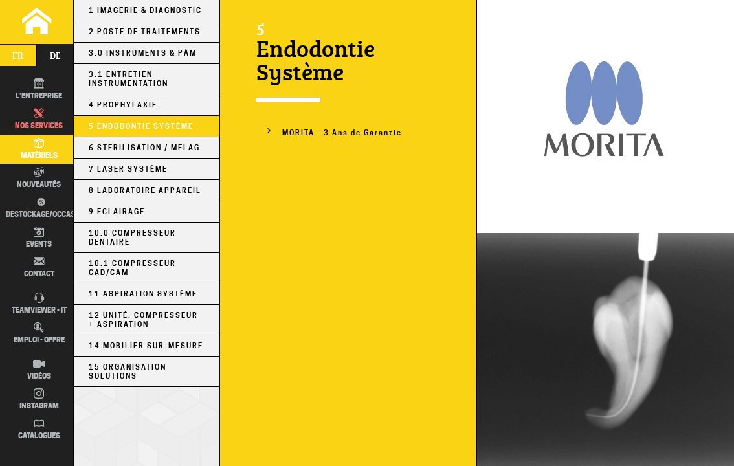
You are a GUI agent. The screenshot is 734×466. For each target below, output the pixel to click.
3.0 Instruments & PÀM (143, 53)
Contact (39, 267)
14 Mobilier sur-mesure (146, 345)
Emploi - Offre (39, 333)
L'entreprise (39, 89)
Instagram (39, 399)
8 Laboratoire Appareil (145, 190)
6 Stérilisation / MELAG (144, 147)
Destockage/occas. (39, 207)
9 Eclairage (117, 211)
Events (39, 238)
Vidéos (39, 370)
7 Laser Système (128, 168)
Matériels (39, 149)
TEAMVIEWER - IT (39, 304)
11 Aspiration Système (143, 293)
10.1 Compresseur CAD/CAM (132, 268)
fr (17, 55)
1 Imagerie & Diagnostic (145, 10)
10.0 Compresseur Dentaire (132, 237)
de (55, 55)
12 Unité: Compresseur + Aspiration (143, 320)
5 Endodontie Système (141, 126)
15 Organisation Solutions (127, 371)
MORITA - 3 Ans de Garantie (342, 132)
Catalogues (39, 429)
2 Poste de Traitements (145, 31)
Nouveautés (39, 178)
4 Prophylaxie (123, 104)
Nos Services (39, 119)
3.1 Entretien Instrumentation (128, 79)
